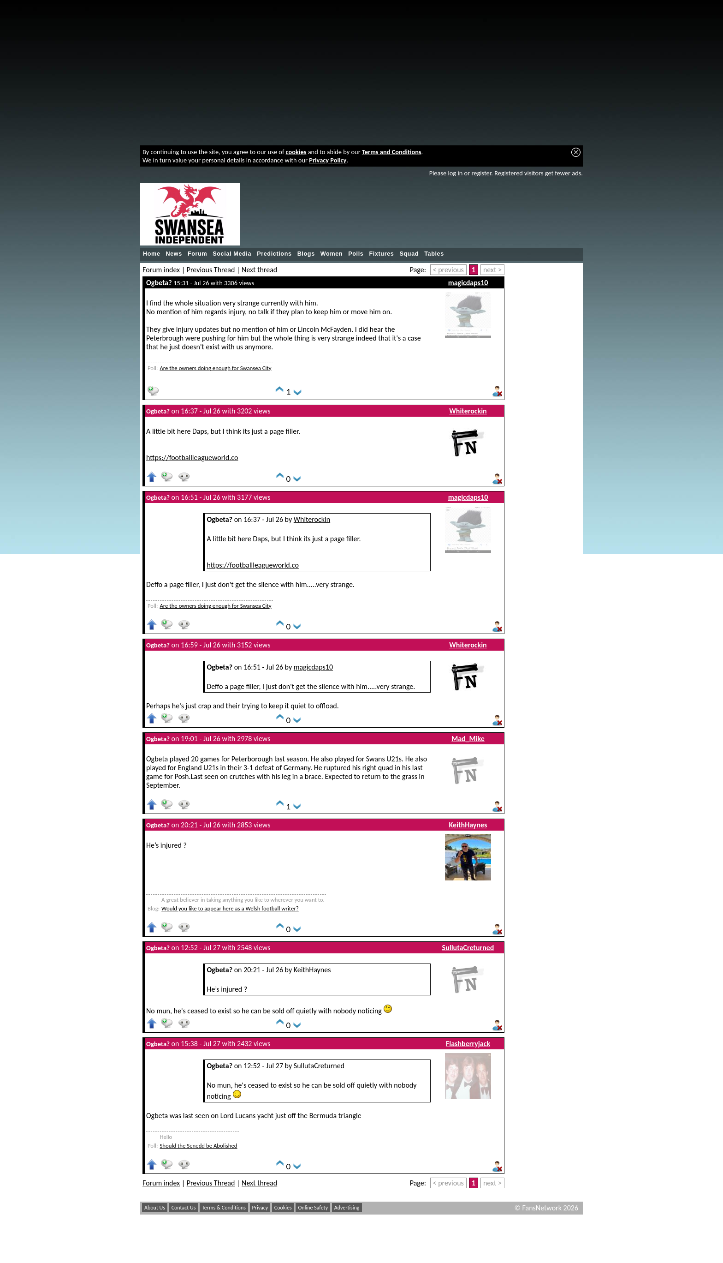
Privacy (260, 1207)
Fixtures (381, 254)
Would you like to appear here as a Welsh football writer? (230, 908)
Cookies (283, 1207)
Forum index (161, 269)
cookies (296, 152)
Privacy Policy (327, 160)
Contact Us (184, 1207)
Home (151, 254)
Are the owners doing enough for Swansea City (215, 368)
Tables (434, 254)
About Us (154, 1207)
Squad (409, 254)
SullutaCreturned (468, 947)
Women (331, 254)
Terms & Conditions (224, 1207)
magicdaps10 (468, 282)
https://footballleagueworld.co (192, 457)
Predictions (274, 254)
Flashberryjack (468, 1043)
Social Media (232, 254)
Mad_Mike (468, 738)
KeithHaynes (468, 824)
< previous (448, 269)
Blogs (306, 254)
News (174, 254)
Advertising (347, 1207)
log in (455, 173)
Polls (355, 254)
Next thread (259, 269)
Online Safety (313, 1207)
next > (492, 269)
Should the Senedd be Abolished (198, 1145)
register (481, 173)
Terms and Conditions (391, 152)
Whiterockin (467, 411)
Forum (197, 254)
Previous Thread (211, 269)
